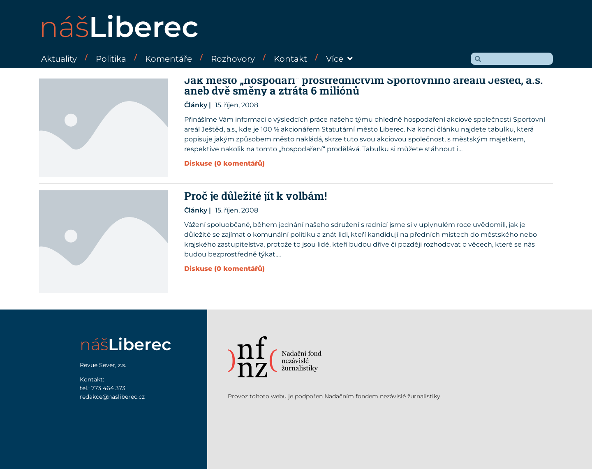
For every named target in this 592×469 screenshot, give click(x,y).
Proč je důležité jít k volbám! (255, 196)
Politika (111, 59)
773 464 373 (108, 388)
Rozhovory (233, 59)
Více (339, 59)
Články (195, 105)
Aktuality (59, 59)
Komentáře (168, 59)
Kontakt (290, 59)
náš (119, 26)
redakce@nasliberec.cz (112, 396)
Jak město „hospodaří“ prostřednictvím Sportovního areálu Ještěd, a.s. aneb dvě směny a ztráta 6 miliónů (363, 85)
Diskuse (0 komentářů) (224, 163)
